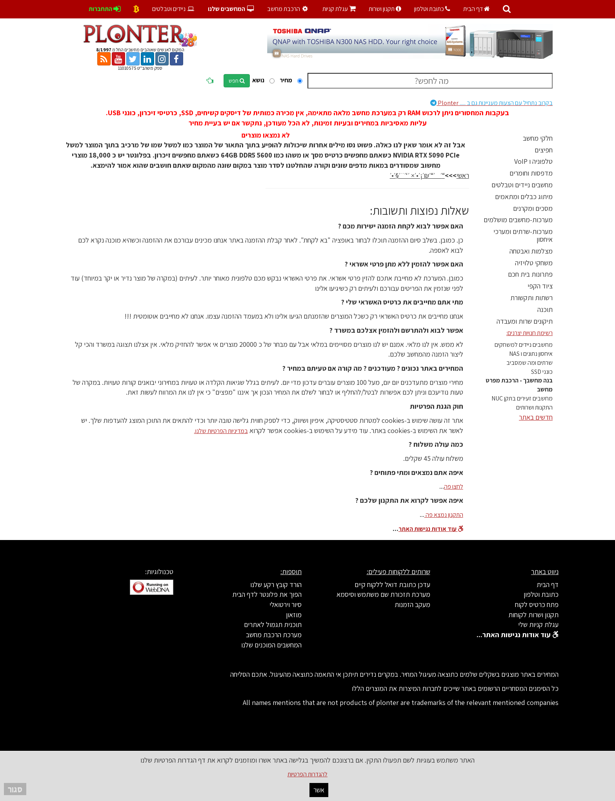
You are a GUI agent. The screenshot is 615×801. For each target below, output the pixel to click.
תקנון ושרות (385, 9)
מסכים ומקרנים (533, 208)
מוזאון (294, 614)
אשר (318, 789)
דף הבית (476, 9)
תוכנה (545, 309)
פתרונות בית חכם (530, 274)
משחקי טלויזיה (534, 262)
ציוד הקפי (540, 285)
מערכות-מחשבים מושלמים (518, 219)
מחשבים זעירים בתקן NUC (522, 398)
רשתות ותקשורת (531, 297)
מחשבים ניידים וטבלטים (522, 184)
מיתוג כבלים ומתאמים (524, 196)
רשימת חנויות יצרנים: (529, 333)
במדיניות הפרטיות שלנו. (221, 431)
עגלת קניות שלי (538, 624)
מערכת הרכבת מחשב (274, 634)
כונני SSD (542, 372)
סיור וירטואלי (285, 604)
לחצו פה (453, 486)
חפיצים (544, 149)
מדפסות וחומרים (531, 173)
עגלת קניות (339, 9)
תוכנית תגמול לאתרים (273, 624)
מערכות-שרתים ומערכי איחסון (523, 235)
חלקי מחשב (538, 138)
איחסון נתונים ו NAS (531, 354)
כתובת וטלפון (432, 9)
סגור (15, 789)
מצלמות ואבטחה (531, 251)
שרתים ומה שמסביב (529, 363)
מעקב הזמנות (412, 604)
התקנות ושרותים (534, 407)
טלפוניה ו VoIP (533, 161)
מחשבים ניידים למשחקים (524, 345)
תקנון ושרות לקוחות (533, 614)
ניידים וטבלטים (173, 9)
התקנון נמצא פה (443, 515)
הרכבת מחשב (288, 9)
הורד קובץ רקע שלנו (276, 584)
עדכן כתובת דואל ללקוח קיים (392, 584)
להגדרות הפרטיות (307, 774)
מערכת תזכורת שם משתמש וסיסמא (383, 594)
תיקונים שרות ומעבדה (525, 321)
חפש (237, 80)
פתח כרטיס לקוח (537, 604)
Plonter (491, 103)
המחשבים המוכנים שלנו (271, 644)
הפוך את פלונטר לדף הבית (267, 594)
